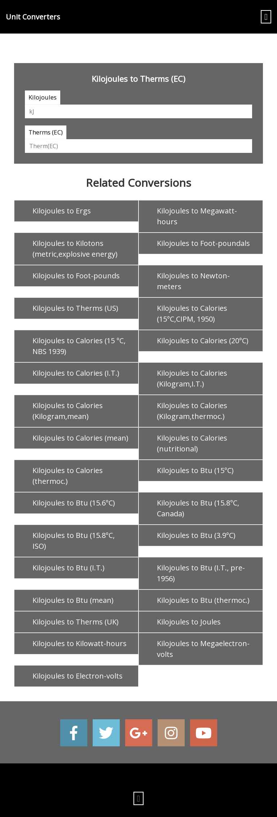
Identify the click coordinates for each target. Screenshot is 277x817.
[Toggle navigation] (266, 16)
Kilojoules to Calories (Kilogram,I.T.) (192, 378)
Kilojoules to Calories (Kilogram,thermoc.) (192, 411)
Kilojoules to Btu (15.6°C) (73, 503)
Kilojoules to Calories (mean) (80, 438)
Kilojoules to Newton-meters (193, 281)
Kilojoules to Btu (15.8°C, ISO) (73, 540)
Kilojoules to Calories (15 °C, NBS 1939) (79, 346)
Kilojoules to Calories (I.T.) (75, 373)
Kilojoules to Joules (189, 622)
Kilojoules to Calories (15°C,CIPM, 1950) (192, 313)
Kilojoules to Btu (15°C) (195, 470)
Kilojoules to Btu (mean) (73, 600)
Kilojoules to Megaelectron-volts (203, 649)
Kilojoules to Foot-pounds (76, 276)
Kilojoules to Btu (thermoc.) (203, 600)
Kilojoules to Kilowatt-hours (79, 643)
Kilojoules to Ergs (61, 211)
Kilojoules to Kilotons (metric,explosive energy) (75, 248)
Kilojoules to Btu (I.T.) (68, 568)
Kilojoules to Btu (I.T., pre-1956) (201, 573)
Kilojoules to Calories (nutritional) (192, 443)
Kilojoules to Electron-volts (77, 676)
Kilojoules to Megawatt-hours (197, 216)
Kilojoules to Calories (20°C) (203, 340)
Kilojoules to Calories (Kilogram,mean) (67, 411)
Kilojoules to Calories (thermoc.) (67, 475)
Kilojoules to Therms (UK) (75, 622)
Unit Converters (33, 17)
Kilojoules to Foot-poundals (203, 243)
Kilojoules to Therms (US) (75, 308)
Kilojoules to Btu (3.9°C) (196, 535)
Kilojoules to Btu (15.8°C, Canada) (198, 508)
